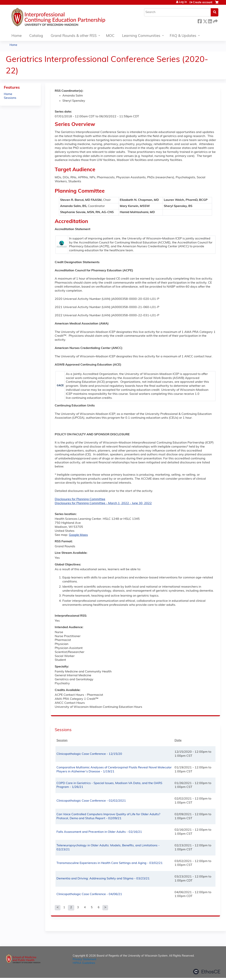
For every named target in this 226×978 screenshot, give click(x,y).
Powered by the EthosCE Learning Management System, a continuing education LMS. (206, 971)
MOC (110, 36)
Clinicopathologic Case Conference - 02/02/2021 (91, 800)
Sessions (10, 98)
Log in (183, 2)
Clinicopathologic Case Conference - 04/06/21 (89, 894)
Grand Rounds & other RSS (74, 36)
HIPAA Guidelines (84, 963)
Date (178, 740)
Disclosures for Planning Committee (80, 499)
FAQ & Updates (183, 36)
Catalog (36, 36)
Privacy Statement (84, 959)
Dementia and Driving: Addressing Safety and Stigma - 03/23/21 (103, 878)
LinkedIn (210, 20)
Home (16, 36)
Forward (215, 20)
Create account (202, 2)
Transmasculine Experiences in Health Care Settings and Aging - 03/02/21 (109, 863)
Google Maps (78, 535)
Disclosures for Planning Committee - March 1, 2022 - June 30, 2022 (103, 503)
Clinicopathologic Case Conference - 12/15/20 (89, 754)
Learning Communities (141, 36)
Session (62, 740)
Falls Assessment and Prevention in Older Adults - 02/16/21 (99, 832)
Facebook (200, 20)
